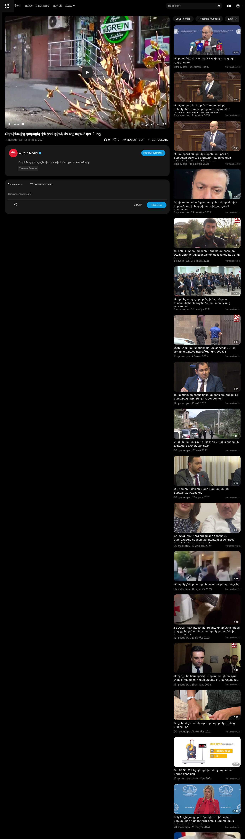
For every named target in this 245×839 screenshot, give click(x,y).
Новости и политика (87, 6)
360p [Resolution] (173, 124)
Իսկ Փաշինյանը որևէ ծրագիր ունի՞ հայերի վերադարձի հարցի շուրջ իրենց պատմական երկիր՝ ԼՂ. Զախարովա (211, 721)
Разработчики (11, 125)
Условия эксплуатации (16, 112)
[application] (118, 72)
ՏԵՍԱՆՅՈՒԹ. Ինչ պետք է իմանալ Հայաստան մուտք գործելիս (210, 677)
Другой (107, 6)
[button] (238, 6)
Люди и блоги (63, 6)
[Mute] (166, 124)
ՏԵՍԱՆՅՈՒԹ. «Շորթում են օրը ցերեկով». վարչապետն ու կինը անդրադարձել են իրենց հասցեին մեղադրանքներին (210, 474)
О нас (7, 121)
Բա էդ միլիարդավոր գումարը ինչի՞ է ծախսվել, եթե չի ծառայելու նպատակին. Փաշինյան (212, 762)
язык (23, 125)
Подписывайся (168, 153)
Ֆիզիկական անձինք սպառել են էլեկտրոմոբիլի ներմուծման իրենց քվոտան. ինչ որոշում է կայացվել (210, 180)
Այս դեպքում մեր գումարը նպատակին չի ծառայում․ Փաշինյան (213, 429)
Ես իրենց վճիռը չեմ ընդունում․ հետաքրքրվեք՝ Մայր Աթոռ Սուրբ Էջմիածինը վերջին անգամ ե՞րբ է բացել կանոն (210, 224)
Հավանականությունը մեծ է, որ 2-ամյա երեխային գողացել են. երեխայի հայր (214, 389)
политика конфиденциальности (21, 116)
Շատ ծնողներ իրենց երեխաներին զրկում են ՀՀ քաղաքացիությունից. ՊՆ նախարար (213, 348)
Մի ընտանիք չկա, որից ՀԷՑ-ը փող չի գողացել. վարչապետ (213, 54)
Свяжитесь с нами (22, 121)
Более (120, 6)
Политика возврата (14, 104)
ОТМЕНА (152, 204)
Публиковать (171, 204)
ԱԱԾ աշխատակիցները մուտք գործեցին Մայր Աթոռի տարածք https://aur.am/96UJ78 (209, 306)
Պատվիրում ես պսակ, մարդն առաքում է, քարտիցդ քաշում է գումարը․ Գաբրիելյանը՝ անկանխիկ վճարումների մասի (214, 140)
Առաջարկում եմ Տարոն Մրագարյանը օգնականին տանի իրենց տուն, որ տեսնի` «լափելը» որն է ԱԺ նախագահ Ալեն (213, 98)
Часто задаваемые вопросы (19, 108)
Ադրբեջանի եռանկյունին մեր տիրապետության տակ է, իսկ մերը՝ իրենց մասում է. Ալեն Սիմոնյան (211, 596)
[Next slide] (236, 19)
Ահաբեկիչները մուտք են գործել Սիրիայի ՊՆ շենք (209, 512)
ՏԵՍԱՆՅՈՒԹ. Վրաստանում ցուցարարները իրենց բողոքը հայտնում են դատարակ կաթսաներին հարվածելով (213, 556)
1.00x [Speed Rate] (155, 124)
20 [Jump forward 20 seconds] (160, 124)
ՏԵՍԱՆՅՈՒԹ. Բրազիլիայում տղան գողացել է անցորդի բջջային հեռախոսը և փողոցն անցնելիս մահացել (210, 806)
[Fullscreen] (179, 124)
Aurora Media (77, 153)
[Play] (57, 124)
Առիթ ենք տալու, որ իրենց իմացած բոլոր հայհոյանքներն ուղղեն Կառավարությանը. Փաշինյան (211, 264)
